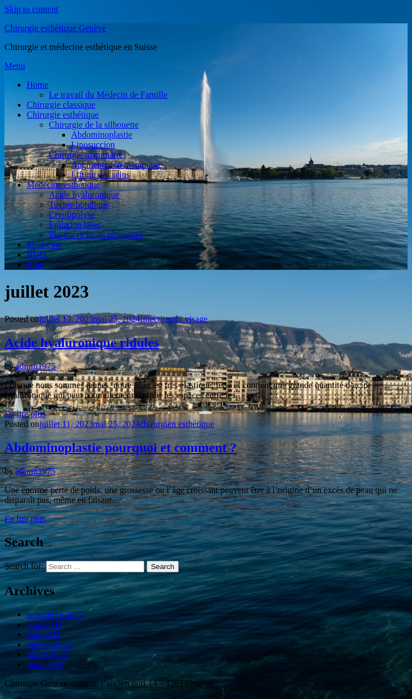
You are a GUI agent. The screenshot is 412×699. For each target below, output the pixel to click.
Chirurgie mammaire (86, 154)
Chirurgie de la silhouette (94, 124)
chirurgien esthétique (176, 424)
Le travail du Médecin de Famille (108, 94)
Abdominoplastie (101, 134)
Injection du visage (174, 319)
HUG (36, 254)
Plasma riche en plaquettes (96, 234)
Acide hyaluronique (84, 194)
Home (37, 84)
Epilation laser (75, 224)
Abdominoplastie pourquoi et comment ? (120, 447)
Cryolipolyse (72, 214)
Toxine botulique (79, 204)
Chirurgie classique (61, 104)
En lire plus (25, 414)
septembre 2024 (55, 614)
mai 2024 (43, 634)
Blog (35, 264)
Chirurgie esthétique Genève (55, 28)
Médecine (44, 244)
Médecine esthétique (63, 184)
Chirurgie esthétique (63, 114)
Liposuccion (93, 144)
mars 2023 (45, 664)
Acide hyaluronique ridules (81, 342)
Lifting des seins (100, 174)
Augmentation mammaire (116, 164)
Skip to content (31, 9)
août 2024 (44, 624)
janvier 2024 (49, 644)
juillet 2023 (47, 654)
